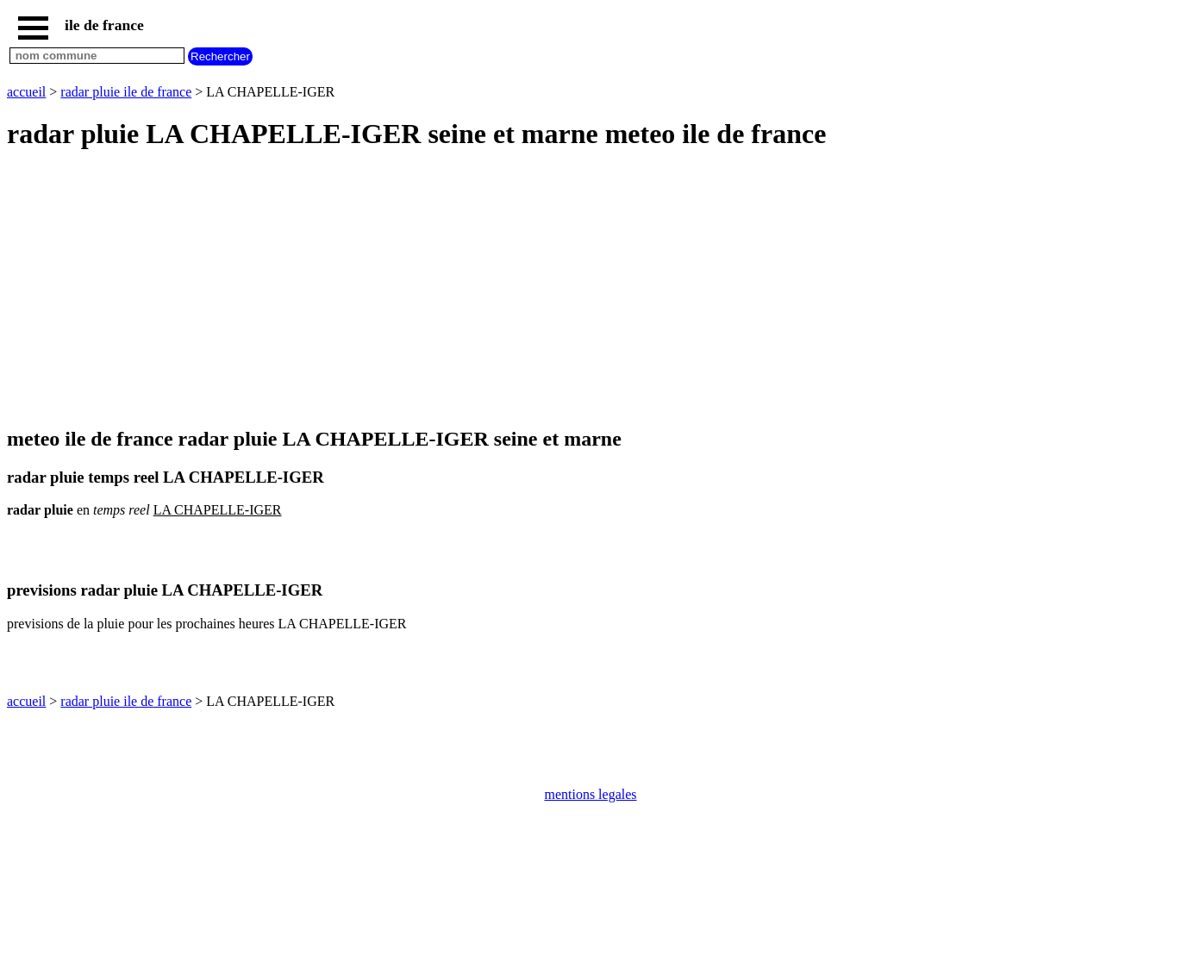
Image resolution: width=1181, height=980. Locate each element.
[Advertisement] (524, 289)
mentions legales (590, 794)
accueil (26, 91)
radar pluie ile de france (125, 91)
